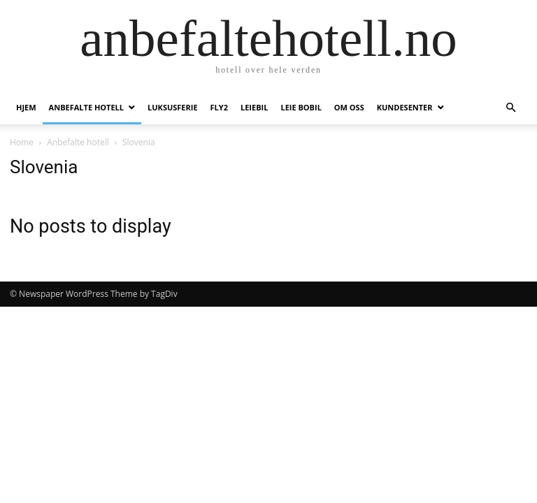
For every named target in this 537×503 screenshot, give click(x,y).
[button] (510, 108)
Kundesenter (405, 107)
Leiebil (254, 107)
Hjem (26, 107)
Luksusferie (173, 107)
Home (22, 142)
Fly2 (219, 107)
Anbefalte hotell (86, 107)
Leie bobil (300, 107)
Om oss (349, 107)
